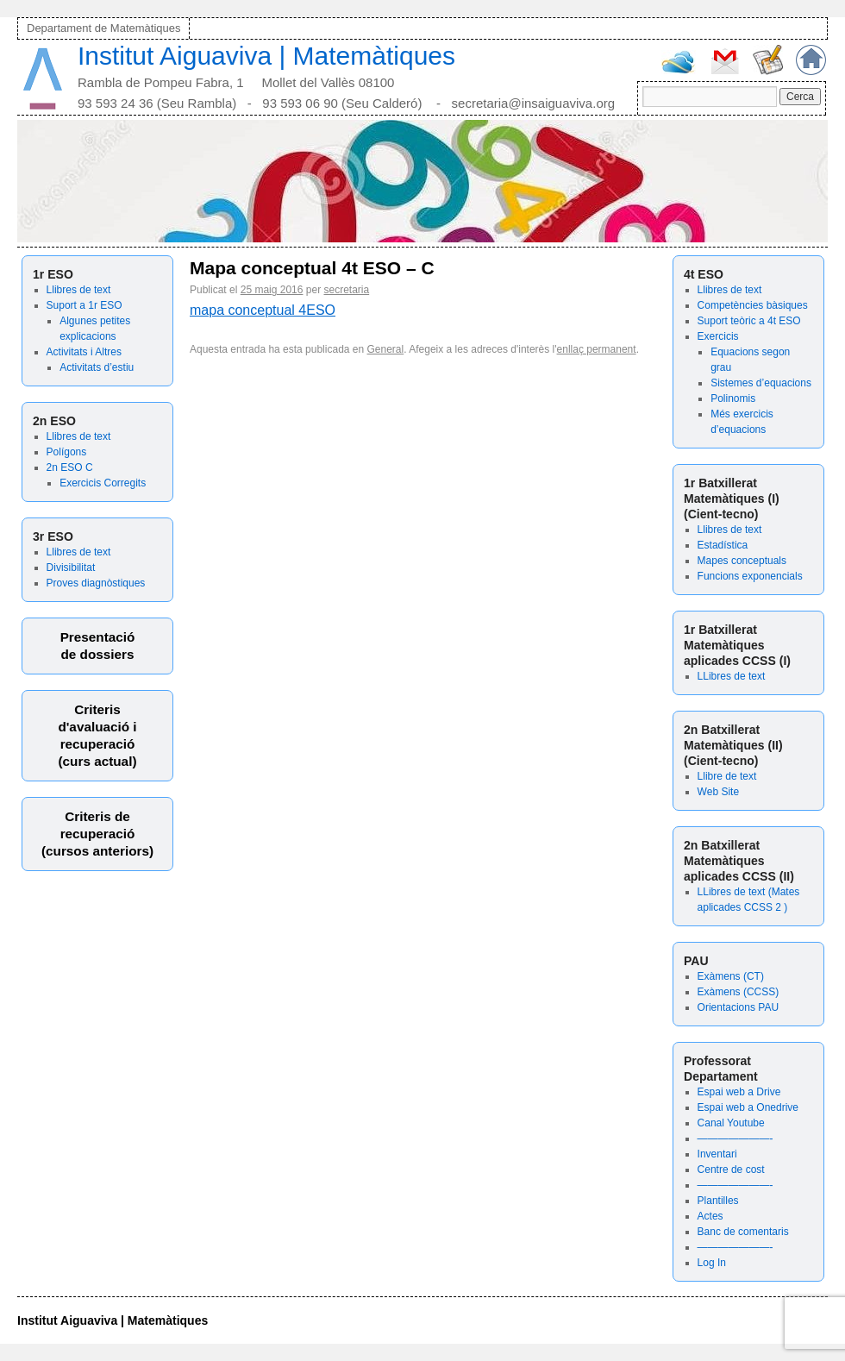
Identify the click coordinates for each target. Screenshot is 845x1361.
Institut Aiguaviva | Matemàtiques (266, 55)
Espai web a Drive (739, 1092)
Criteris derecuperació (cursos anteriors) (97, 833)
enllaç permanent (596, 349)
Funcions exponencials (750, 576)
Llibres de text (79, 290)
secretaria (346, 290)
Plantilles (718, 1201)
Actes (710, 1216)
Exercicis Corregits (102, 483)
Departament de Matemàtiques (103, 28)
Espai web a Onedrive (748, 1107)
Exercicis (718, 336)
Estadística (723, 545)
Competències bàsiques (753, 305)
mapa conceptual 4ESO (262, 310)
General (385, 349)
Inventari (717, 1154)
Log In (712, 1263)
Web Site (718, 792)
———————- (735, 1138)
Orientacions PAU (738, 1007)
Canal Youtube (731, 1123)
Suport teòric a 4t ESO (749, 321)
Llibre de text (727, 776)
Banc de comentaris (743, 1232)
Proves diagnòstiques (96, 583)
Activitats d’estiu (96, 367)
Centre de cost (731, 1169)
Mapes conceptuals (742, 561)
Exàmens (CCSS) (738, 992)
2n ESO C (70, 467)
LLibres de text (732, 676)
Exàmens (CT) (731, 976)
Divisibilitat (71, 567)
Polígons (67, 452)
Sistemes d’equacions (760, 383)
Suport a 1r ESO (84, 305)
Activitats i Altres (84, 352)
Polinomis (732, 398)
